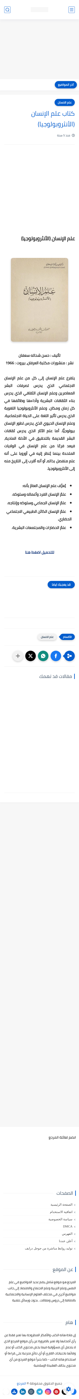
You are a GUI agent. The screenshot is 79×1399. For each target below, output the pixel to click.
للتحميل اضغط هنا (39, 552)
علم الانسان (65, 102)
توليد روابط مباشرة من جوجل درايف (48, 1248)
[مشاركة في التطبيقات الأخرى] (18, 656)
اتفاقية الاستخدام (61, 1212)
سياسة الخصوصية (60, 1219)
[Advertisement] (39, 49)
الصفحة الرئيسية (61, 1204)
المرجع (21, 1383)
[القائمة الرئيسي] (71, 9)
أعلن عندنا (65, 1241)
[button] (56, 656)
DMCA (67, 1226)
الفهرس (67, 1233)
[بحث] (7, 9)
